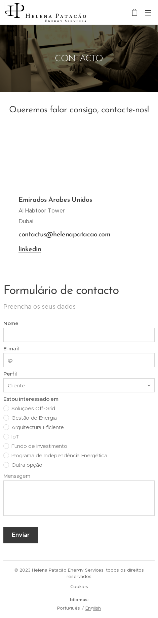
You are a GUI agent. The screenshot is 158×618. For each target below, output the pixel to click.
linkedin (29, 249)
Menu (148, 12)
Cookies (79, 586)
